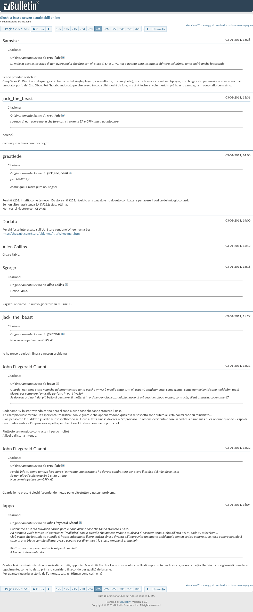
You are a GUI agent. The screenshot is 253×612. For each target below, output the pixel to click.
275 (130, 29)
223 (82, 29)
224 (90, 29)
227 (114, 29)
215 (74, 29)
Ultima (158, 29)
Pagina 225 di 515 (17, 29)
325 (138, 29)
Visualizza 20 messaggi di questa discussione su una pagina (219, 25)
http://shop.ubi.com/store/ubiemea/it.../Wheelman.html (41, 233)
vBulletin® (126, 601)
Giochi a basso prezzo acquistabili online (30, 17)
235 (122, 29)
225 (98, 29)
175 (66, 29)
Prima (38, 29)
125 (58, 29)
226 (106, 29)
